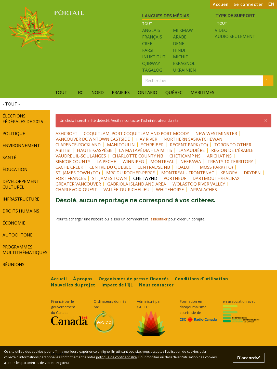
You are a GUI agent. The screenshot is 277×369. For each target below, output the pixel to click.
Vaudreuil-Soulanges (81, 156)
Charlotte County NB (137, 156)
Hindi (179, 50)
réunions (13, 264)
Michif (180, 57)
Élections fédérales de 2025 (23, 118)
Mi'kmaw (183, 30)
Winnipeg (133, 161)
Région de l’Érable (232, 150)
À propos (83, 279)
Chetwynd (145, 178)
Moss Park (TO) (216, 167)
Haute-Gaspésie (95, 150)
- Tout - (222, 23)
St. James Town (109, 178)
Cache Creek (69, 167)
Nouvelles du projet (73, 285)
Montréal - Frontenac (187, 173)
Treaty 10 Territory (230, 161)
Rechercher (270, 80)
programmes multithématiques (25, 249)
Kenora (229, 173)
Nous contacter (156, 285)
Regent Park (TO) (189, 145)
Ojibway (151, 63)
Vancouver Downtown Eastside (93, 139)
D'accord (248, 358)
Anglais (151, 30)
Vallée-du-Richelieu (126, 189)
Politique (14, 133)
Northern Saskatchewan (193, 139)
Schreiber (152, 145)
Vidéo (221, 30)
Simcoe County (73, 161)
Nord (97, 92)
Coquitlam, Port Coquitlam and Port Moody (136, 133)
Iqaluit (184, 167)
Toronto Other (232, 145)
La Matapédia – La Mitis (145, 150)
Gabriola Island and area (136, 184)
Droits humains (21, 211)
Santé (9, 157)
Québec (173, 92)
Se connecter (248, 4)
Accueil (221, 4)
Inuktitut (154, 57)
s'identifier (159, 219)
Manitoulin (121, 145)
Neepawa (190, 161)
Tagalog (152, 70)
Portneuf (175, 178)
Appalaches (203, 189)
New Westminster (216, 133)
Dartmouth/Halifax (216, 178)
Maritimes (202, 92)
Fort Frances (71, 178)
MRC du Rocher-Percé (130, 173)
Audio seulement (235, 36)
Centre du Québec (110, 167)
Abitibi (63, 150)
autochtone (18, 235)
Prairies (121, 92)
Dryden (252, 173)
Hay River (146, 139)
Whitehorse (170, 189)
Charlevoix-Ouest (76, 189)
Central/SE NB (154, 167)
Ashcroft (66, 133)
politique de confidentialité (116, 357)
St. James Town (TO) (78, 173)
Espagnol (184, 63)
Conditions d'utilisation (201, 279)
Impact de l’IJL (117, 285)
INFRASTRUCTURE (21, 199)
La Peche (106, 161)
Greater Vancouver (78, 184)
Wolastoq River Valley (199, 184)
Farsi (147, 50)
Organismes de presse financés (134, 279)
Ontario (147, 92)
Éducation (15, 169)
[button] (266, 120)
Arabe (180, 37)
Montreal (162, 161)
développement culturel (21, 184)
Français (152, 37)
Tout (147, 23)
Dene (178, 43)
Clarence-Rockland (78, 145)
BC (80, 92)
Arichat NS (219, 156)
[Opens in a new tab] (69, 320)
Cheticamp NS (185, 156)
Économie (14, 223)
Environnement (21, 145)
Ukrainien (184, 70)
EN (271, 4)
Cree (147, 43)
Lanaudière (191, 150)
